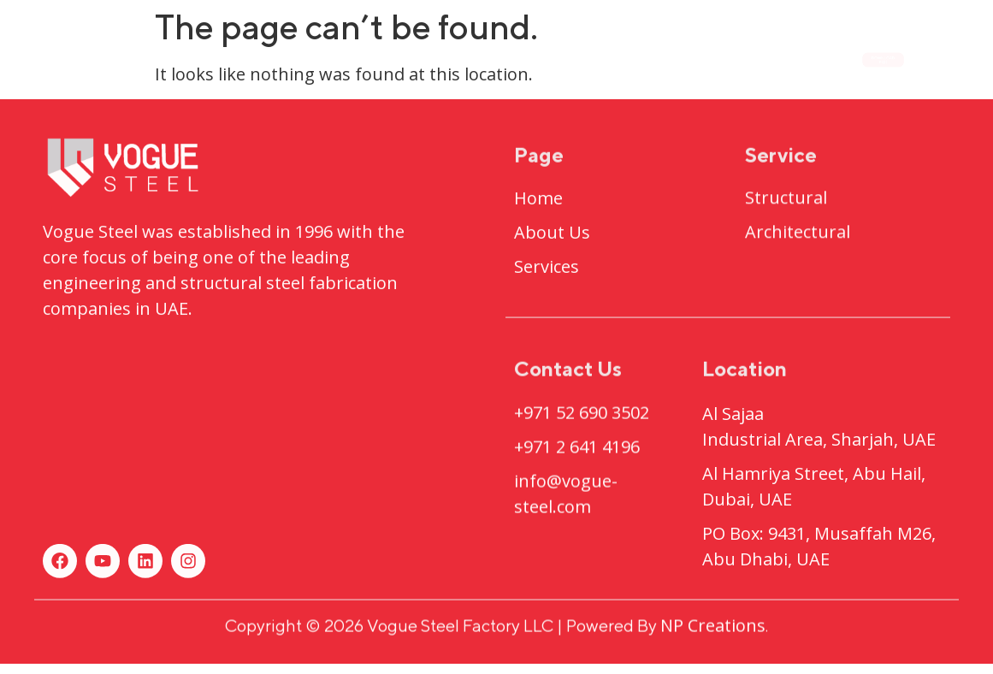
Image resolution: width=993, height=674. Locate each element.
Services (603, 59)
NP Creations (712, 629)
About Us (344, 59)
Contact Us (731, 59)
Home (238, 59)
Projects (476, 60)
